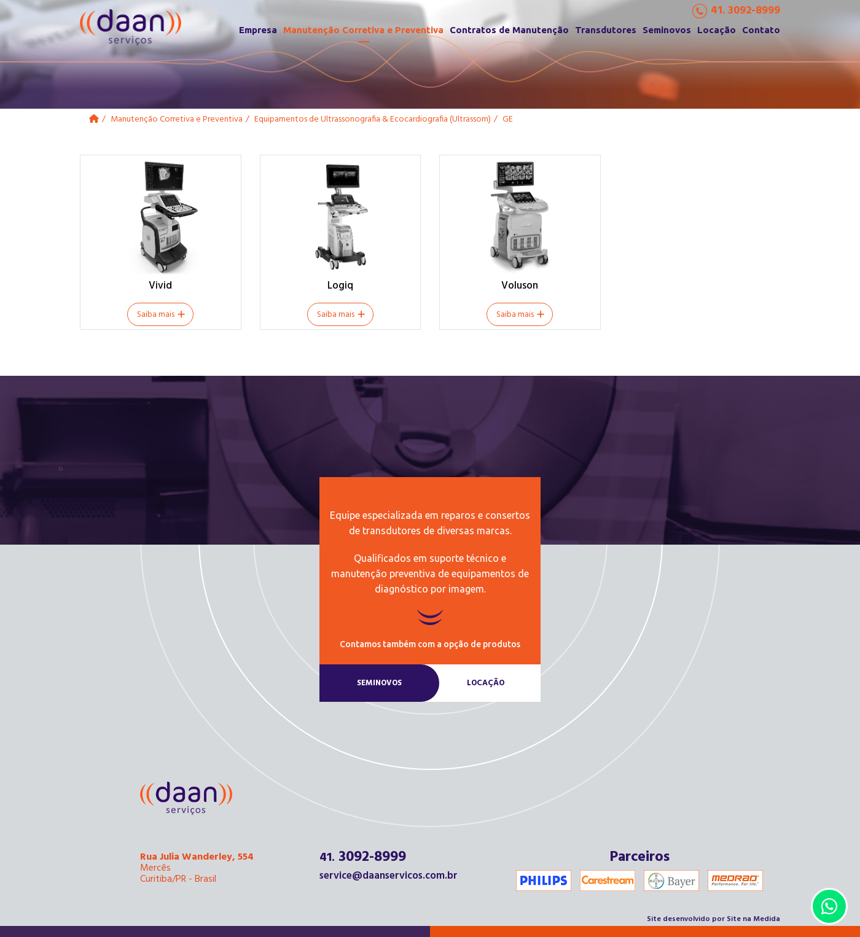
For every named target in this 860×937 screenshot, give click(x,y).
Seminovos (667, 30)
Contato (761, 30)
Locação (716, 30)
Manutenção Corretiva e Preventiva (363, 30)
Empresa (258, 30)
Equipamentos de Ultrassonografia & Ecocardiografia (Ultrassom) (372, 119)
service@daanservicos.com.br (388, 876)
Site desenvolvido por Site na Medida (713, 919)
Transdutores (605, 30)
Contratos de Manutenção (509, 30)
